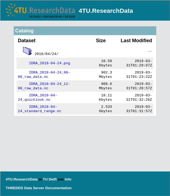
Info (68, 179)
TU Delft (50, 179)
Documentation (58, 188)
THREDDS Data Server (25, 188)
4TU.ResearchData (106, 10)
